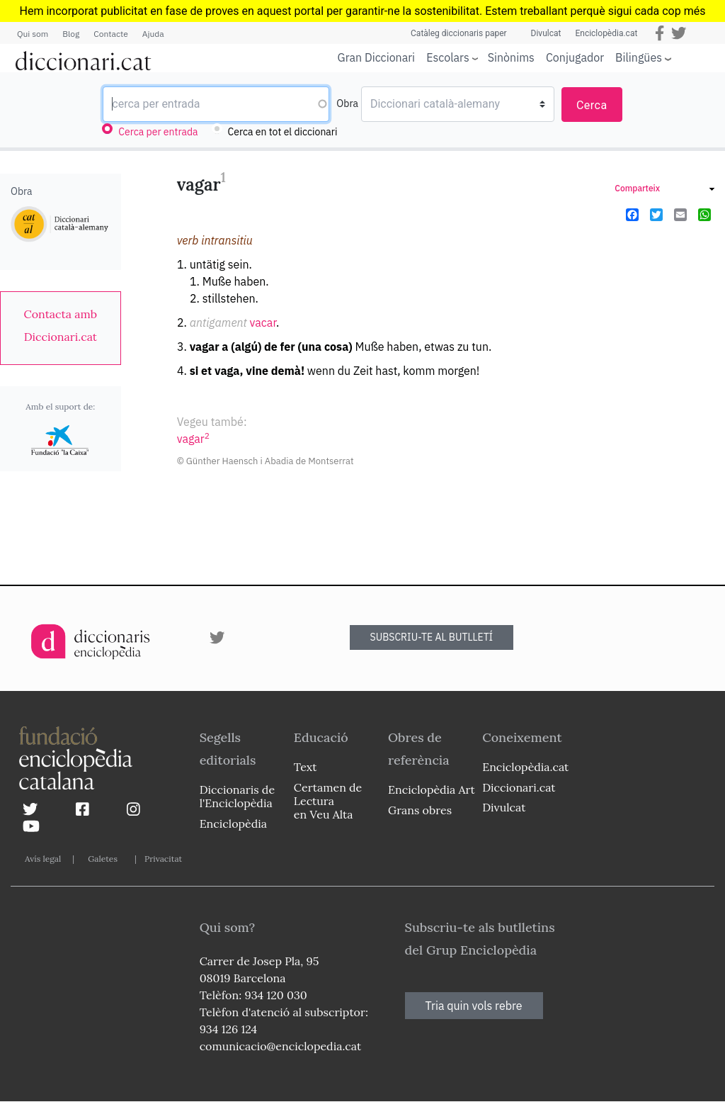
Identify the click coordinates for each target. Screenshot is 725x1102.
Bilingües (638, 57)
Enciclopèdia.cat (606, 33)
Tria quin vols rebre (474, 1006)
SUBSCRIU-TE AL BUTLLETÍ (431, 637)
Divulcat (546, 33)
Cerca (591, 105)
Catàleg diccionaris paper (459, 33)
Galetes (103, 858)
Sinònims (511, 57)
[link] (60, 325)
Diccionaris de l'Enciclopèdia (237, 796)
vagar (193, 439)
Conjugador (575, 57)
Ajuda (153, 33)
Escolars (447, 57)
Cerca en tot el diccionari (283, 131)
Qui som (32, 33)
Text (305, 767)
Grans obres (420, 810)
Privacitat (163, 858)
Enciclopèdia (233, 823)
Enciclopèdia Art (431, 789)
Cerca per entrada (158, 131)
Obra (347, 103)
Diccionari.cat (518, 787)
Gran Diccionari (377, 57)
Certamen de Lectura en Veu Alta (328, 800)
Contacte (110, 33)
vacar (263, 322)
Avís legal (43, 858)
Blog (70, 33)
